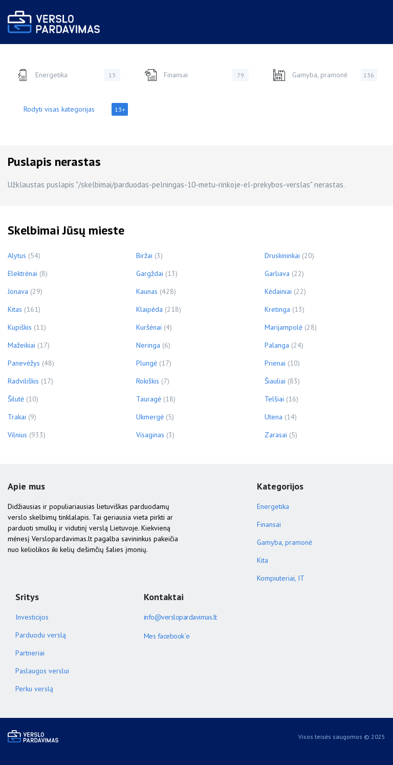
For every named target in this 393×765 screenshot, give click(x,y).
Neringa (148, 345)
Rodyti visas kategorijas (76, 109)
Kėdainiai (278, 291)
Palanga (277, 345)
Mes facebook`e (167, 636)
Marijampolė (283, 327)
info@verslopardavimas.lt (180, 617)
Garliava (277, 273)
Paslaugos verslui (42, 670)
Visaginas (150, 434)
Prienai (275, 363)
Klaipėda (149, 309)
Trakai (17, 416)
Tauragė (148, 398)
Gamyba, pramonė (325, 75)
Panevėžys (24, 363)
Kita (262, 560)
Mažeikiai (21, 345)
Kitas (15, 309)
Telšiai (274, 398)
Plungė (146, 363)
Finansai (196, 75)
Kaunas (147, 291)
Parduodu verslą (40, 635)
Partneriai (30, 652)
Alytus (17, 255)
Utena (273, 416)
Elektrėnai (22, 273)
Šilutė (16, 398)
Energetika (68, 75)
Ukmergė (150, 416)
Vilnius (17, 434)
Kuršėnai (149, 327)
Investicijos (32, 617)
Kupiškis (20, 327)
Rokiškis (147, 381)
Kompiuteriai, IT (280, 578)
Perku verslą (34, 688)
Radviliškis (23, 381)
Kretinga (277, 309)
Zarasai (276, 434)
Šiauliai (275, 381)
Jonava (18, 291)
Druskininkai (282, 255)
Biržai (144, 255)
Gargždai (149, 273)
